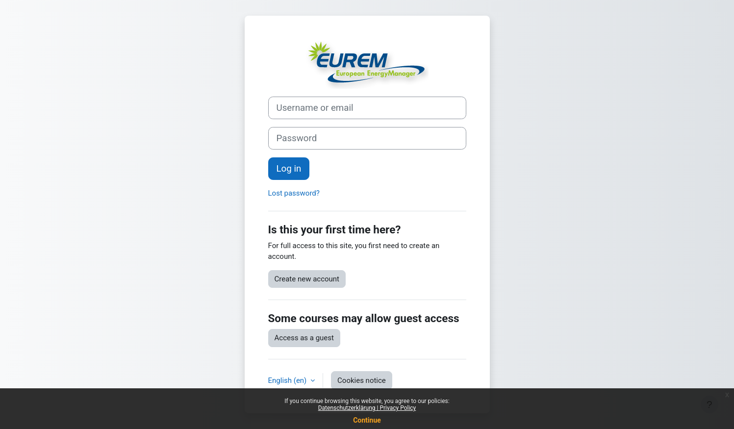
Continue (367, 420)
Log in (289, 168)
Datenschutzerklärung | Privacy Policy (367, 407)
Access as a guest (304, 337)
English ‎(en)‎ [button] (288, 380)
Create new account (307, 279)
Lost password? (294, 193)
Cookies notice (361, 380)
